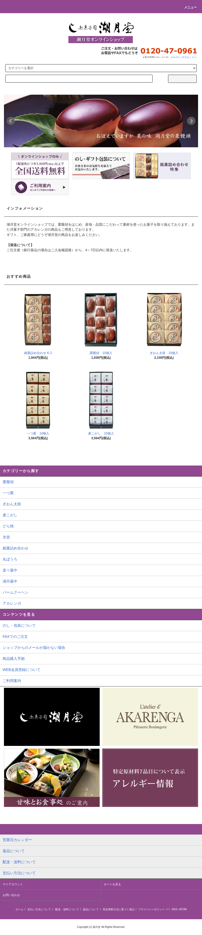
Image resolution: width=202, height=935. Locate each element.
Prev (11, 121)
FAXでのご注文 (15, 636)
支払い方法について (39, 909)
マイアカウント (13, 884)
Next (191, 121)
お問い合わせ (11, 895)
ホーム (19, 909)
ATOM (182, 909)
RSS (174, 909)
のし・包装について (19, 625)
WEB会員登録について (22, 670)
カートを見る (112, 884)
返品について (91, 909)
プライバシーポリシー (151, 909)
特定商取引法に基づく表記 (118, 909)
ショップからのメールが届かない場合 (34, 647)
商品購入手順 (14, 658)
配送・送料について (67, 909)
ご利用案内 (12, 681)
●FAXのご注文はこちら (184, 57)
